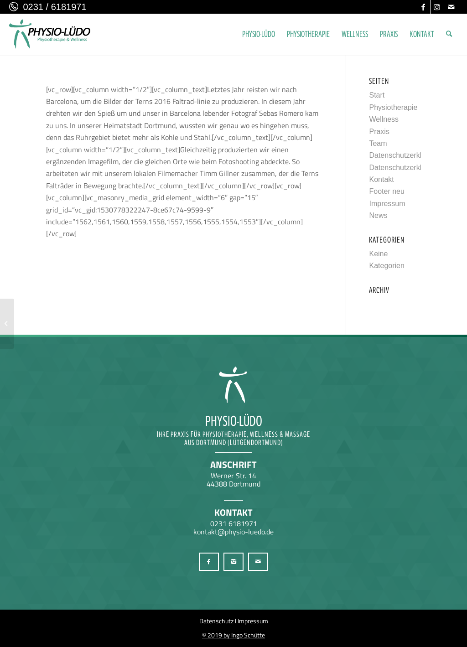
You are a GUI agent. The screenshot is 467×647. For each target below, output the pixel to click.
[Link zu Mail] (451, 7)
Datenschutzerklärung (404, 155)
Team (378, 143)
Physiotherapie (393, 107)
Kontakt (381, 179)
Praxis (379, 131)
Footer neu (386, 191)
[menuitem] (258, 34)
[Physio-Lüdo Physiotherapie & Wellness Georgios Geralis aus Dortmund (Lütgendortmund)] (49, 34)
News (378, 215)
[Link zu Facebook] (423, 7)
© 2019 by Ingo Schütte (233, 635)
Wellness (384, 119)
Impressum (387, 203)
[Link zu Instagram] (437, 7)
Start (376, 95)
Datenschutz (216, 621)
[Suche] (449, 34)
